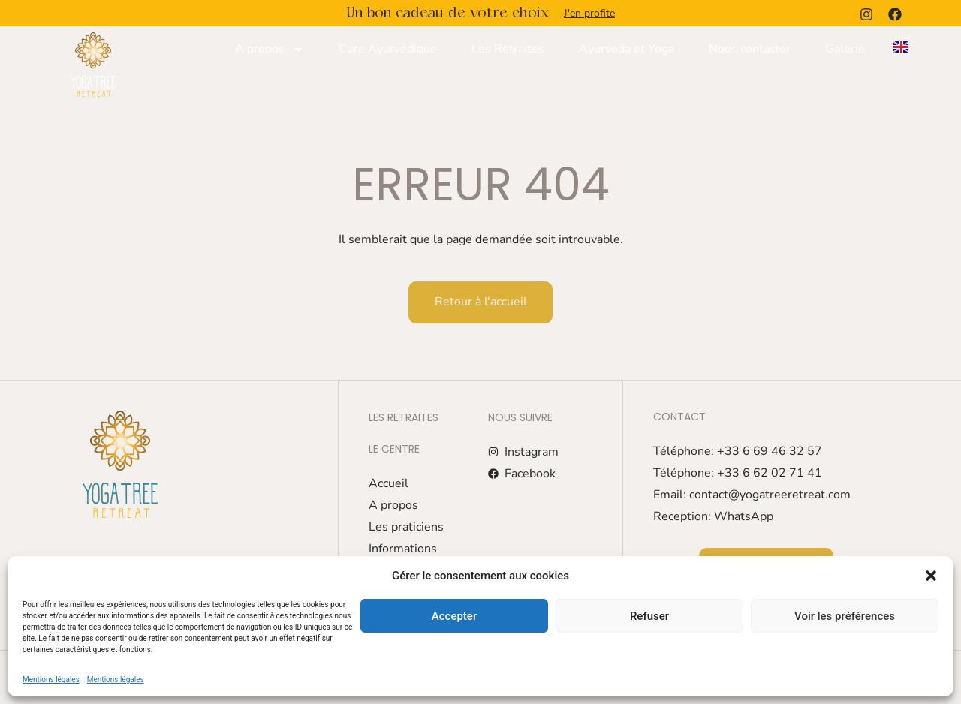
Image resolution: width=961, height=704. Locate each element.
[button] (930, 575)
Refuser (649, 616)
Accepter (454, 616)
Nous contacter (750, 49)
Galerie (845, 49)
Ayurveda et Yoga (626, 49)
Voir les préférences (844, 616)
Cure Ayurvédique (388, 49)
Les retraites (403, 416)
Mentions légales (51, 679)
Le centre (394, 448)
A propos (269, 49)
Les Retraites (507, 49)
